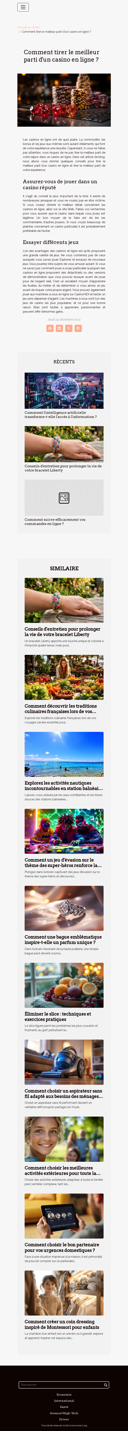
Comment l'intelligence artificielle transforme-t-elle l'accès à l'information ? (61, 415)
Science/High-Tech (64, 1413)
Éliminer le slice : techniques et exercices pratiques (58, 1016)
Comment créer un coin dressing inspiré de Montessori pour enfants (62, 1324)
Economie (64, 1394)
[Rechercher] (64, 1385)
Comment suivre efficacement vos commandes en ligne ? (55, 522)
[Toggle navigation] (23, 7)
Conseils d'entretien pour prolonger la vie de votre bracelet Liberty (62, 632)
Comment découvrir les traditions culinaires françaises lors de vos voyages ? (61, 711)
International (64, 1400)
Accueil (22, 27)
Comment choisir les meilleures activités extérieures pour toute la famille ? (60, 1173)
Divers (36, 27)
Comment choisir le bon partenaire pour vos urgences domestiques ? (62, 1247)
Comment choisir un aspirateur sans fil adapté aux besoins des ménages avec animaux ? (63, 1096)
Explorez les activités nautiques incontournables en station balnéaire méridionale (64, 788)
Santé (64, 1407)
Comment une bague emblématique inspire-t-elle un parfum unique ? (63, 939)
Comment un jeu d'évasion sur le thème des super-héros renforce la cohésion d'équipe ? (61, 865)
